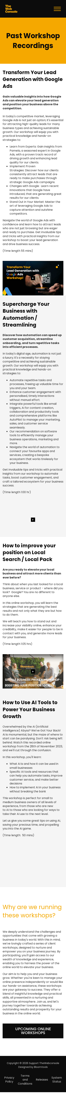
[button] (33, 1031)
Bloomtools (41, 1067)
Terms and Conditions (25, 1080)
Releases (42, 1080)
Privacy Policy (9, 1080)
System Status (57, 1080)
